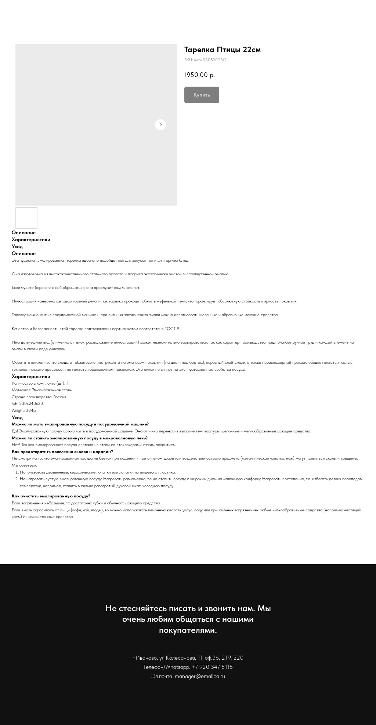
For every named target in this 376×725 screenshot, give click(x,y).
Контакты (354, 18)
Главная (92, 18)
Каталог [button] (129, 18)
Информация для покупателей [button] (277, 18)
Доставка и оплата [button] (186, 18)
